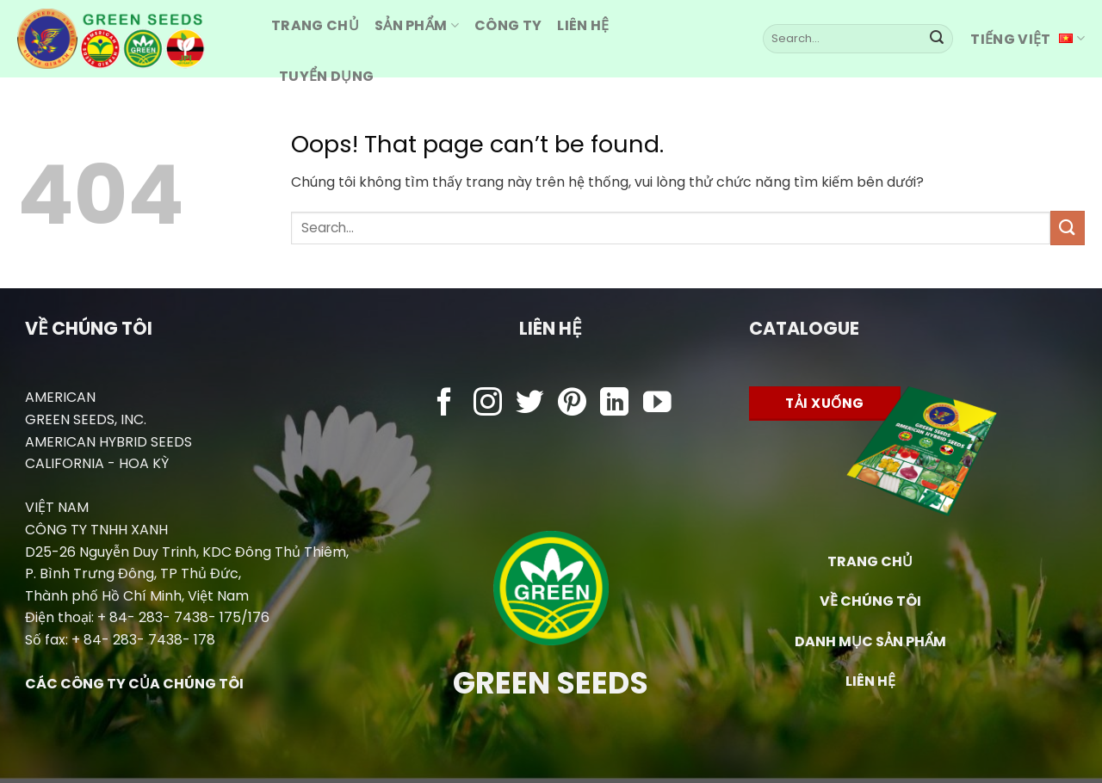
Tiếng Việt (1027, 39)
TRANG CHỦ (870, 561)
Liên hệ (583, 25)
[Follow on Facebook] (444, 404)
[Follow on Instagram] (488, 404)
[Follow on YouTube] (657, 404)
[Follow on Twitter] (530, 404)
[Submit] (936, 38)
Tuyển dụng (326, 76)
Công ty (508, 25)
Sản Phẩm (417, 25)
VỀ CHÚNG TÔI (870, 601)
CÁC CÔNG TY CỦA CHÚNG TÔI (134, 684)
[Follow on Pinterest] (572, 404)
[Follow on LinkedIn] (614, 404)
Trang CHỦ (315, 25)
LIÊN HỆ (870, 681)
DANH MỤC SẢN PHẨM (870, 641)
